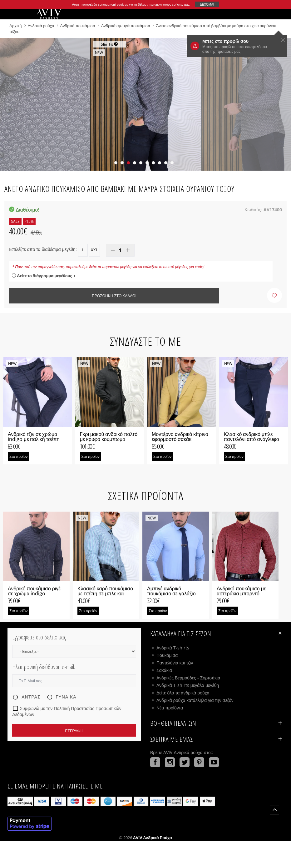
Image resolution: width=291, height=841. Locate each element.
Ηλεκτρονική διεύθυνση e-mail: (43, 667)
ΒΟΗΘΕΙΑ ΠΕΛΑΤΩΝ (217, 723)
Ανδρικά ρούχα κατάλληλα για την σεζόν (195, 700)
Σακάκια (164, 670)
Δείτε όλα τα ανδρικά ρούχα (183, 693)
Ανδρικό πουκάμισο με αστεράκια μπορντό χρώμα (241, 593)
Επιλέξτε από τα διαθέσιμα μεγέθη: (42, 249)
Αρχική (16, 25)
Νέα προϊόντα (169, 708)
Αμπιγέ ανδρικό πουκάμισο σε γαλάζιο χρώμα (171, 593)
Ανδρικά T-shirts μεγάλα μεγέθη (187, 685)
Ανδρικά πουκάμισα (78, 25)
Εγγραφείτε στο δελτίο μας (39, 637)
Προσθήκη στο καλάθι (114, 295)
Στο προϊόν (18, 456)
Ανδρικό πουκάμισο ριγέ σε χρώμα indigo (34, 591)
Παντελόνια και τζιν (174, 663)
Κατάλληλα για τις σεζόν (217, 633)
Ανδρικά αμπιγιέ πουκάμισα (125, 25)
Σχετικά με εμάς (217, 739)
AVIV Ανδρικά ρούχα (152, 837)
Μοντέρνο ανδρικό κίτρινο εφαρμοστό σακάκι (180, 437)
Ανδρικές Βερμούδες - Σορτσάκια (188, 678)
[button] (115, 162)
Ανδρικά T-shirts (172, 648)
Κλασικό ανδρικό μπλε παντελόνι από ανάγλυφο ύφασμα (251, 439)
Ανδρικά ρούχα (41, 25)
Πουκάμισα (167, 655)
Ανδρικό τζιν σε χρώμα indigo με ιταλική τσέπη (34, 437)
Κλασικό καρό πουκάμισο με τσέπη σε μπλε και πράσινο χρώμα (105, 593)
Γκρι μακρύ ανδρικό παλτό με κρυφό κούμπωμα (109, 437)
